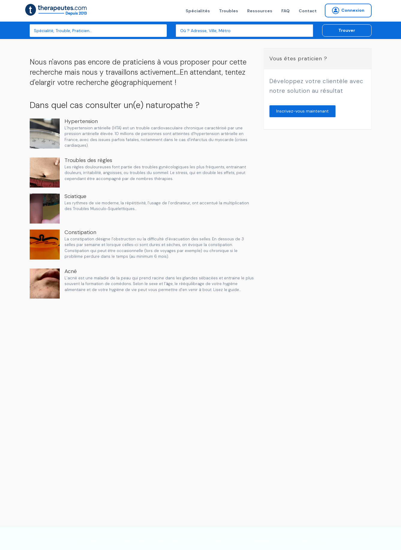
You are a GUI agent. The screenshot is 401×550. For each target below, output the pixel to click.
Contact (308, 11)
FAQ (285, 11)
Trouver (346, 30)
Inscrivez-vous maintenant (302, 111)
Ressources (259, 11)
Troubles (228, 11)
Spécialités (198, 11)
